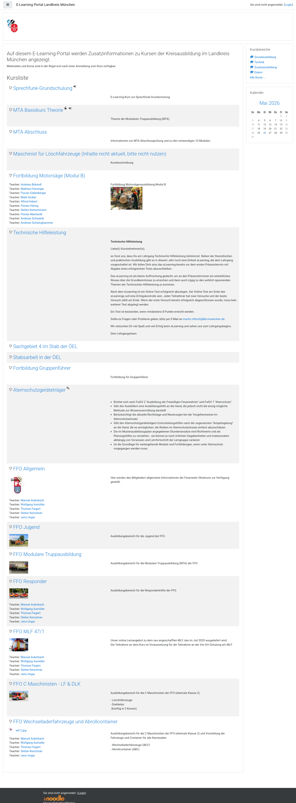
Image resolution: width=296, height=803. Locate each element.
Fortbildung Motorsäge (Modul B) (49, 175)
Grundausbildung (263, 57)
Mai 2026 (269, 103)
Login (288, 4)
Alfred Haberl (29, 201)
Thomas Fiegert (31, 509)
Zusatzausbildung (263, 67)
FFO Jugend (26, 527)
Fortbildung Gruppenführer (42, 368)
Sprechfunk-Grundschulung (42, 88)
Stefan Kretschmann (33, 210)
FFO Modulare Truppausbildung (47, 554)
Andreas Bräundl (31, 184)
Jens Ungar (28, 517)
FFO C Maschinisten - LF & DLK (47, 684)
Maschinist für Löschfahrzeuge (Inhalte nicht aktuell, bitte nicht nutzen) (89, 154)
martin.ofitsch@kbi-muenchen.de (204, 319)
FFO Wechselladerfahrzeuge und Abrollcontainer (65, 721)
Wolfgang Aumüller (33, 504)
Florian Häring (30, 205)
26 (264, 133)
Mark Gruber (28, 197)
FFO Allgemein (29, 469)
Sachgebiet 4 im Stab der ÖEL (45, 346)
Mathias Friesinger (32, 189)
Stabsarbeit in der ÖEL (37, 357)
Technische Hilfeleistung (39, 232)
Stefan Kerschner (31, 513)
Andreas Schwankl (32, 218)
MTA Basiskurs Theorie (38, 110)
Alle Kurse (256, 77)
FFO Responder (30, 581)
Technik (257, 62)
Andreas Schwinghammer (37, 222)
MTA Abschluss (30, 132)
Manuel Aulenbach (32, 500)
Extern (256, 72)
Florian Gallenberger (33, 193)
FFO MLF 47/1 (29, 631)
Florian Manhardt (31, 214)
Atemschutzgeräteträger (39, 390)
